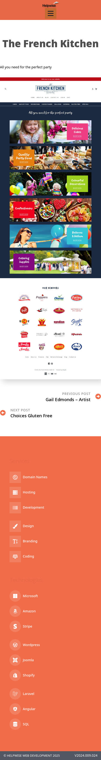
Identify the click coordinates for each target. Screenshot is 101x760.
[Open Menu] (50, 13)
